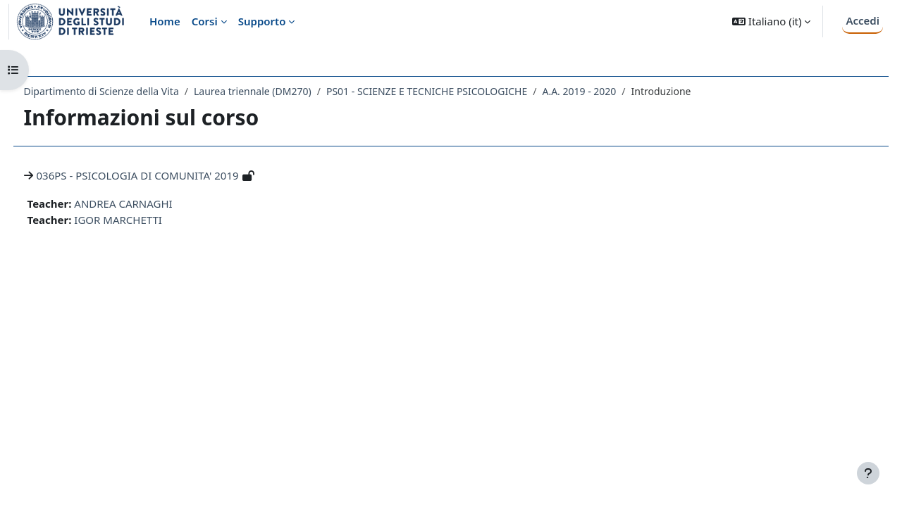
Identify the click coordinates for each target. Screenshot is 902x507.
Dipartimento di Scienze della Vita (127, 91)
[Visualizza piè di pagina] (868, 473)
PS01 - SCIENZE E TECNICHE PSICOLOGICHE (452, 91)
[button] (771, 21)
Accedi (862, 20)
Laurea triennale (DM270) (279, 91)
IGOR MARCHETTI (144, 220)
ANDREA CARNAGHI (150, 203)
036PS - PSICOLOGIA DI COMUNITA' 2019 (164, 175)
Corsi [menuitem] (205, 21)
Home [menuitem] (164, 21)
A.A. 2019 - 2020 (606, 91)
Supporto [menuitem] (262, 21)
